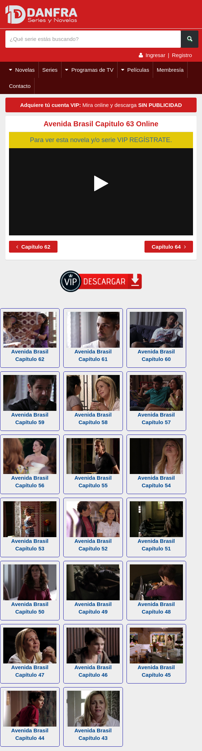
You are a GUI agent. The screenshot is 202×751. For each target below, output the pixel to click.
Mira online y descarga (101, 105)
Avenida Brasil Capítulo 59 (29, 400)
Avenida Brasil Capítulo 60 (156, 337)
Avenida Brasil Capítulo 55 (93, 463)
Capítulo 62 (33, 247)
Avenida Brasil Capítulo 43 (93, 716)
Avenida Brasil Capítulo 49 (93, 589)
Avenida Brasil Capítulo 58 (93, 400)
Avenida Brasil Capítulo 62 (29, 337)
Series (50, 70)
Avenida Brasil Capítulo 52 (93, 526)
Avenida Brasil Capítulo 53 (29, 526)
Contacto (20, 86)
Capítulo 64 (169, 247)
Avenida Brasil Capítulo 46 (93, 653)
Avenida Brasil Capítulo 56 (29, 463)
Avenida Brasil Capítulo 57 (156, 400)
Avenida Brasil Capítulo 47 (29, 653)
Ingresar (155, 55)
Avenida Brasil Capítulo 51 (156, 526)
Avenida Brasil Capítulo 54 (156, 463)
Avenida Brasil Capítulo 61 (93, 337)
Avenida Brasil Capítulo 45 (156, 653)
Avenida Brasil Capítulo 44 (29, 716)
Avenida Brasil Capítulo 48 (156, 589)
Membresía (170, 70)
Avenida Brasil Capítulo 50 (29, 589)
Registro (182, 55)
